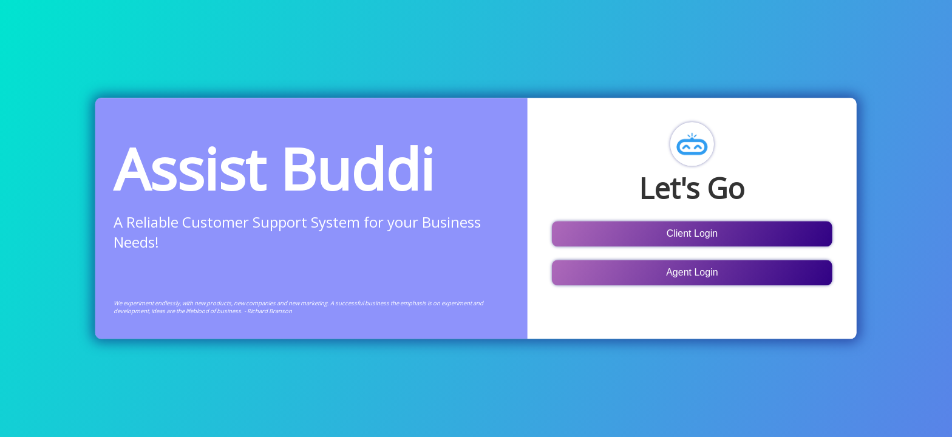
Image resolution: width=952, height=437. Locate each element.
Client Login (692, 233)
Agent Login (692, 272)
